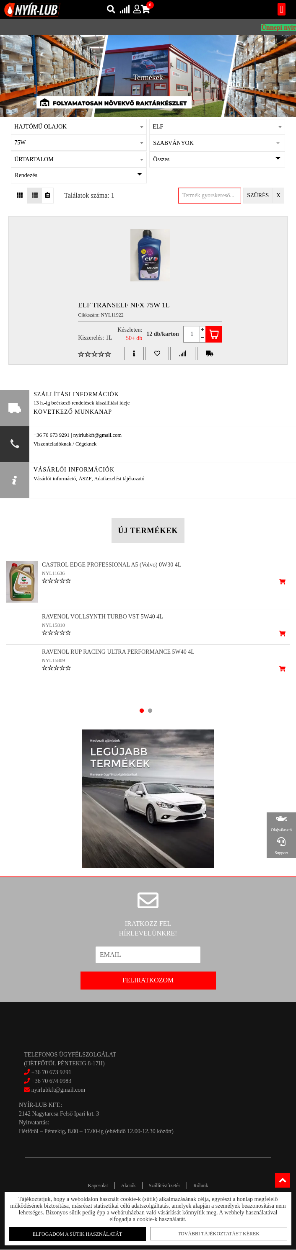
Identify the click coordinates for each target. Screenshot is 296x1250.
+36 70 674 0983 (51, 1081)
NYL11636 (53, 573)
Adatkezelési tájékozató (119, 479)
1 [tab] (142, 711)
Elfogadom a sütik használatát (79, 1234)
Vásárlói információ (55, 479)
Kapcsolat (98, 1185)
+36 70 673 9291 (51, 1072)
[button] (217, 143)
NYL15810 (53, 625)
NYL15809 (53, 667)
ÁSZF (84, 479)
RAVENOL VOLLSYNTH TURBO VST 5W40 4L (102, 616)
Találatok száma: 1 (89, 195)
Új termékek (148, 530)
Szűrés (258, 195)
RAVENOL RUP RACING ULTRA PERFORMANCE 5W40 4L (118, 658)
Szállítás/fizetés (164, 1185)
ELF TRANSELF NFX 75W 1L (124, 305)
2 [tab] (150, 711)
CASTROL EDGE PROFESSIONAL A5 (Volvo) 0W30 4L (111, 565)
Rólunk (200, 1185)
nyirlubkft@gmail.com (54, 1090)
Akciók (128, 1185)
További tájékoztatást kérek (216, 1233)
